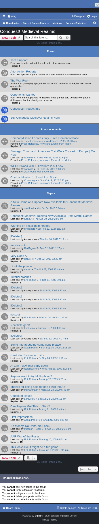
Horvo (27, 258)
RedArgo (29, 248)
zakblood (29, 208)
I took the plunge (21, 266)
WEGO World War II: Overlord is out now (36, 166)
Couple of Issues (21, 395)
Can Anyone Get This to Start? (30, 406)
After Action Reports (23, 71)
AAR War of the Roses (25, 436)
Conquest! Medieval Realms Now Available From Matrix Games (51, 216)
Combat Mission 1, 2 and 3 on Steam (34, 177)
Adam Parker (31, 347)
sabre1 (28, 269)
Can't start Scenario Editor (27, 355)
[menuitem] (11, 16)
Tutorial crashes (20, 277)
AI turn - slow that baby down (29, 365)
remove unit (18, 245)
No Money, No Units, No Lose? (30, 426)
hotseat (15, 314)
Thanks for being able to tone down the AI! (37, 386)
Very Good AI (19, 255)
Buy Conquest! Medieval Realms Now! (35, 117)
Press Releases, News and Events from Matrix (46, 143)
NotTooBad (30, 157)
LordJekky (29, 328)
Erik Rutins (30, 280)
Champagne (30, 180)
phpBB (38, 516)
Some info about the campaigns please (35, 344)
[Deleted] (16, 236)
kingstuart (29, 228)
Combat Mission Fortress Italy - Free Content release (44, 138)
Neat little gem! (20, 325)
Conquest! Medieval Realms (27, 31)
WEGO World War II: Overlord (37, 171)
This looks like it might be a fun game (34, 447)
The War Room (20, 80)
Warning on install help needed (30, 225)
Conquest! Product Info (25, 108)
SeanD (28, 219)
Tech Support (19, 60)
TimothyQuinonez (33, 141)
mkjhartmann (31, 389)
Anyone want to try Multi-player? (31, 376)
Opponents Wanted (22, 94)
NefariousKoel (31, 368)
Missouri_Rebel (32, 429)
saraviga (28, 169)
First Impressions (21, 417)
